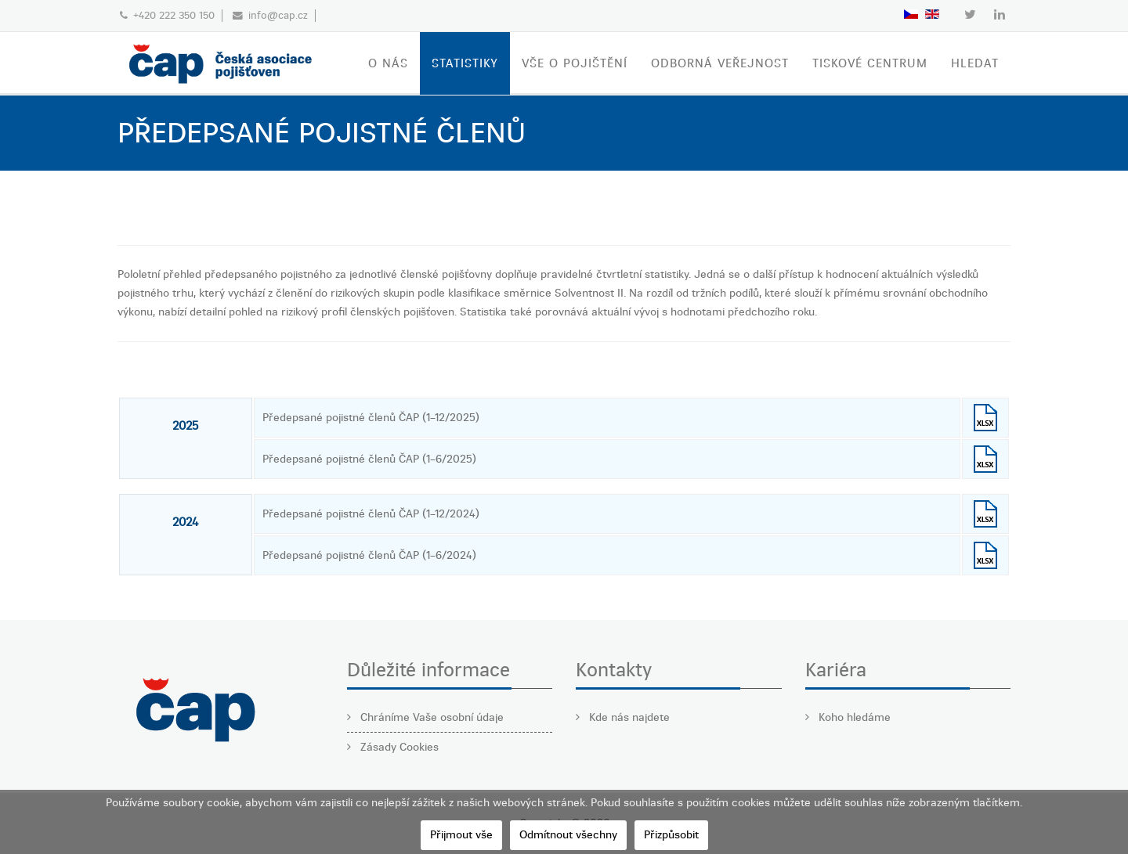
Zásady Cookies (398, 747)
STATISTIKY (465, 63)
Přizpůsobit (671, 834)
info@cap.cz (278, 15)
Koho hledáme (853, 717)
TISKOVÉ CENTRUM (869, 63)
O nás (388, 63)
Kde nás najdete (628, 717)
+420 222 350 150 (174, 15)
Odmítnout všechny (568, 834)
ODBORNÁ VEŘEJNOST (720, 63)
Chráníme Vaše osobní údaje (430, 717)
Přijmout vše (461, 834)
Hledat (975, 63)
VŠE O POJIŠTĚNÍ (574, 63)
